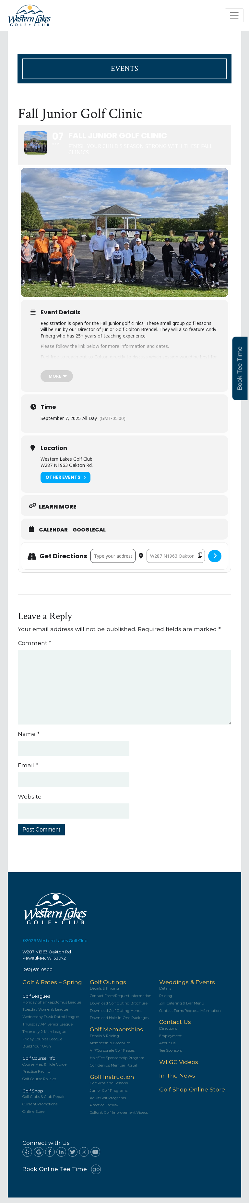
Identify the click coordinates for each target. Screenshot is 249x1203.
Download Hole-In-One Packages (119, 1023)
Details (165, 994)
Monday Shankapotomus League (51, 1007)
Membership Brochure (110, 1049)
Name (29, 739)
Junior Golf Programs (108, 1096)
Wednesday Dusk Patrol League (50, 1022)
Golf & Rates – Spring (52, 987)
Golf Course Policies (39, 1084)
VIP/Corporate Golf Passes (112, 1056)
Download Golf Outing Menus (116, 1016)
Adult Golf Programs (108, 1103)
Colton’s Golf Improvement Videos (119, 1118)
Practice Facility (36, 1077)
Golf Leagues (36, 1001)
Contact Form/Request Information (120, 1001)
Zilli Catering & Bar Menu (181, 1009)
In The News (177, 1081)
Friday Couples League (42, 1044)
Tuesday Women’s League (45, 1015)
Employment (170, 1041)
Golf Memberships (116, 1034)
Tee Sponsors (170, 1056)
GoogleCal (89, 535)
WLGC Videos (178, 1067)
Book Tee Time (239, 369)
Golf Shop (32, 1096)
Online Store (33, 1117)
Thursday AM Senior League (47, 1030)
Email (28, 770)
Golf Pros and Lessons (109, 1089)
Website (30, 802)
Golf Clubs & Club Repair (43, 1102)
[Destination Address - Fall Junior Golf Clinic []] (176, 561)
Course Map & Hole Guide (44, 1070)
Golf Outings (108, 987)
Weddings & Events (187, 987)
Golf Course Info (38, 1063)
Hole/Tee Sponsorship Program (117, 1063)
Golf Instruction (112, 1082)
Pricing (165, 1001)
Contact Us (175, 1027)
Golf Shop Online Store (192, 1094)
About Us (167, 1049)
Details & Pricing (104, 994)
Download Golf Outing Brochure (119, 1009)
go (96, 1174)
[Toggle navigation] (234, 15)
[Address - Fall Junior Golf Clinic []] (113, 561)
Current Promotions (39, 1110)
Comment (34, 648)
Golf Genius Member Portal (113, 1071)
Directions (168, 1034)
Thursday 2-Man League (44, 1037)
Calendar (53, 535)
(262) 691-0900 (37, 974)
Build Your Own (36, 1052)
